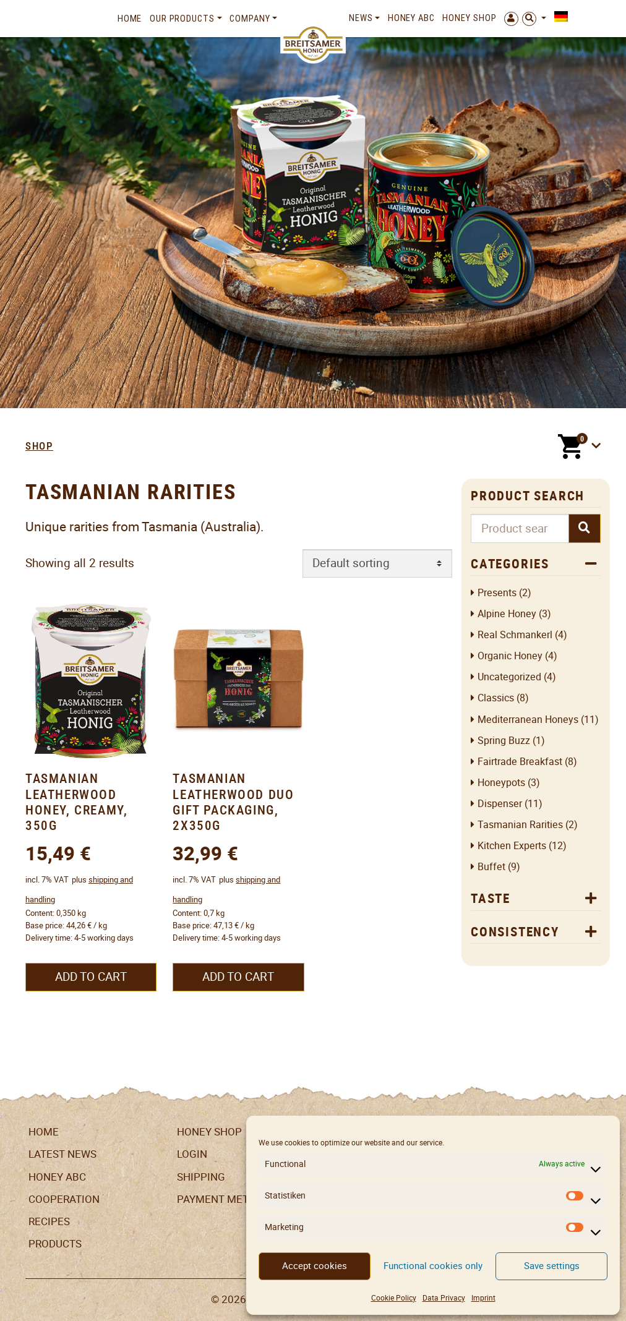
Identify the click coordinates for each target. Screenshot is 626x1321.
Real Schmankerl (515, 635)
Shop (39, 446)
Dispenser (500, 804)
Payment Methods (227, 1199)
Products (55, 1243)
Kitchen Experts (512, 846)
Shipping (201, 1176)
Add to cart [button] (91, 976)
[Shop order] (377, 563)
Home (130, 18)
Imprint (483, 1298)
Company (249, 18)
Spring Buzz (504, 740)
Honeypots (501, 783)
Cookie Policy (393, 1298)
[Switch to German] (558, 16)
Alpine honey (507, 614)
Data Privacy (443, 1298)
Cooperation (64, 1199)
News (361, 18)
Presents (497, 593)
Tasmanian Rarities (520, 825)
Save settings (552, 1265)
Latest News (62, 1154)
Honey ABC (411, 18)
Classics (496, 698)
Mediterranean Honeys (528, 719)
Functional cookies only (433, 1265)
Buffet (491, 867)
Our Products (182, 18)
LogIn (192, 1154)
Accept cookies (314, 1265)
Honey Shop (469, 18)
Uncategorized (509, 677)
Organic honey (510, 656)
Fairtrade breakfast (520, 762)
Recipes (49, 1221)
